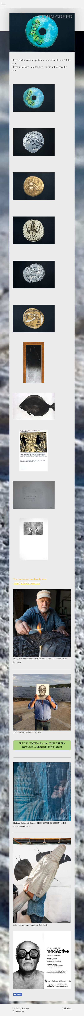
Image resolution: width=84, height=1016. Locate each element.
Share (17, 994)
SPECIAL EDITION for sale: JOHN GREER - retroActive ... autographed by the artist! (42, 745)
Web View (66, 1008)
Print (17, 1008)
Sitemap (25, 1008)
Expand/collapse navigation (42, 4)
